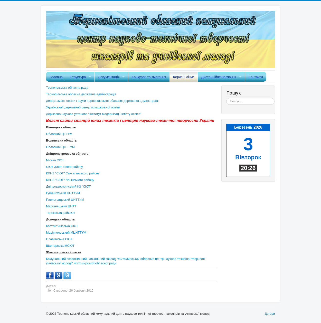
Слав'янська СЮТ (59, 239)
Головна (56, 77)
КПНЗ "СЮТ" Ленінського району (70, 180)
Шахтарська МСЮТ (60, 245)
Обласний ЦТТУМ (59, 134)
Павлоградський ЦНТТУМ (65, 199)
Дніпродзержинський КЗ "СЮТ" (68, 186)
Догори (270, 313)
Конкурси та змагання (149, 77)
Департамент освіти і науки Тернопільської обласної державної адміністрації (102, 101)
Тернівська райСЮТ (60, 213)
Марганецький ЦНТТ (61, 206)
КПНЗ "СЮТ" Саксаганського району (73, 173)
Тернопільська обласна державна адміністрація (81, 94)
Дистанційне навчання (218, 77)
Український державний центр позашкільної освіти (83, 107)
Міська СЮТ (55, 160)
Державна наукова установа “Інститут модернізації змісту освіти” (93, 114)
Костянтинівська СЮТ (62, 226)
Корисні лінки (183, 77)
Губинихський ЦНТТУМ (63, 193)
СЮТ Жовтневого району (64, 167)
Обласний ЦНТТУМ (60, 147)
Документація (109, 77)
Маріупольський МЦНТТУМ (66, 232)
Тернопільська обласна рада (67, 87)
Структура (78, 77)
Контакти (256, 77)
